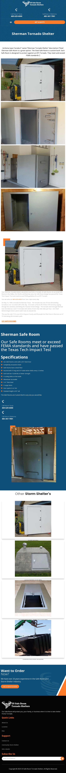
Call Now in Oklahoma (49, 14)
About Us (5, 722)
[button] (10, 22)
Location (4, 727)
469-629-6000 (16, 16)
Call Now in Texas (16, 14)
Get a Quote (6, 749)
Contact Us (5, 741)
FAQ (3, 731)
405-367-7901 (49, 16)
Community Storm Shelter (10, 745)
